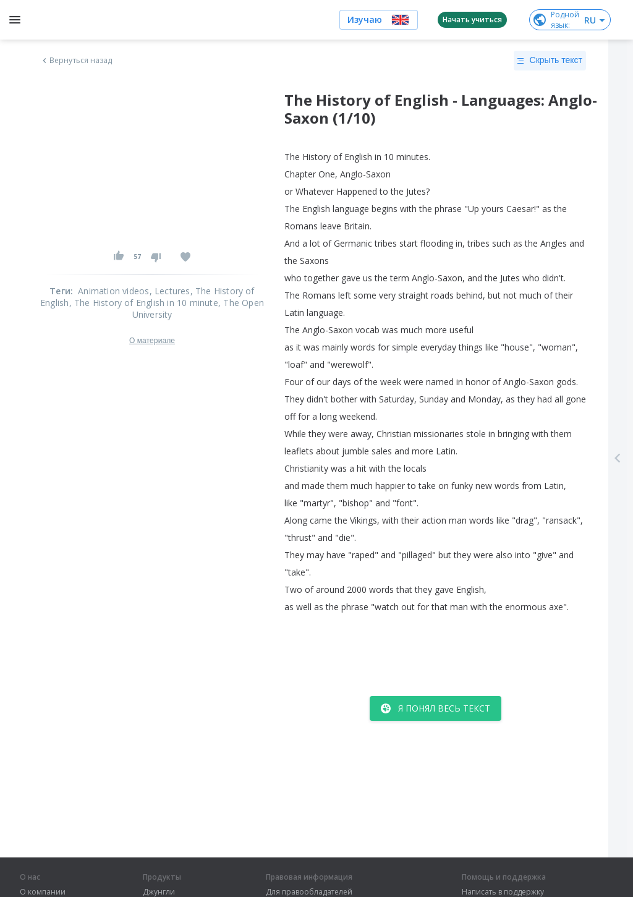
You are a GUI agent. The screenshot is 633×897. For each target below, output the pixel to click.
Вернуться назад (76, 60)
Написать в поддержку (503, 892)
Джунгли (159, 892)
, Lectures (170, 291)
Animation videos (113, 291)
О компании (43, 892)
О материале (152, 340)
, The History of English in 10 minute (143, 302)
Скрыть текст (549, 60)
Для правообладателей (309, 892)
